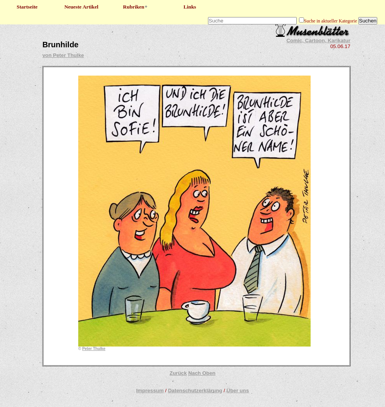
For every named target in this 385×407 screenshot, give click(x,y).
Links (190, 7)
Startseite (27, 7)
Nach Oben (201, 373)
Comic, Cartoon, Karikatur (318, 40)
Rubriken (135, 7)
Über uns (238, 390)
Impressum (149, 390)
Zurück (178, 373)
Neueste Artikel (81, 7)
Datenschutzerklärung (195, 390)
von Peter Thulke (63, 55)
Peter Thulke (93, 349)
